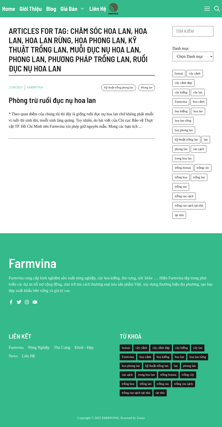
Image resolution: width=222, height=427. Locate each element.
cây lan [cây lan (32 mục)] (197, 92)
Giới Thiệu (31, 8)
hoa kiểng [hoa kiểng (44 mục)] (181, 111)
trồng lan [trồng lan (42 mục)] (199, 177)
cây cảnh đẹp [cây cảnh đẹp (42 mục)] (183, 82)
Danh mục (180, 48)
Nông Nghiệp (39, 347)
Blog (51, 8)
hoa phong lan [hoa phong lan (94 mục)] (184, 130)
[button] (217, 8)
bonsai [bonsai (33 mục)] (179, 73)
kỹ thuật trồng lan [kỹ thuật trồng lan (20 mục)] (186, 139)
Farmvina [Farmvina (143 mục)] (181, 101)
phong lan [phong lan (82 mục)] (181, 149)
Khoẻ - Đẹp (84, 347)
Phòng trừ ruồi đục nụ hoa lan (52, 99)
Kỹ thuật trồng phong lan (118, 87)
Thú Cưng (62, 347)
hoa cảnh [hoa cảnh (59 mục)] (198, 101)
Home (8, 8)
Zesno (141, 418)
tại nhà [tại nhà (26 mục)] (179, 215)
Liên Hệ (98, 8)
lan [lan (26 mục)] (206, 139)
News (13, 356)
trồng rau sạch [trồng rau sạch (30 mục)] (184, 196)
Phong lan (146, 87)
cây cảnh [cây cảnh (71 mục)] (194, 73)
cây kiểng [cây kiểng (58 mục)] (181, 92)
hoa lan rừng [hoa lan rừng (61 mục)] (183, 120)
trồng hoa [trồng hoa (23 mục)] (181, 177)
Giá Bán (73, 8)
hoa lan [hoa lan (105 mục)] (198, 111)
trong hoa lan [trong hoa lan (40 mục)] (183, 158)
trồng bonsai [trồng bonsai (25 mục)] (183, 167)
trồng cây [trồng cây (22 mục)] (203, 167)
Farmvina (35, 87)
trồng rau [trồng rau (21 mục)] (181, 186)
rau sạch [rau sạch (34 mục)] (198, 149)
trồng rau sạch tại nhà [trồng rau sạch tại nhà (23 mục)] (189, 205)
